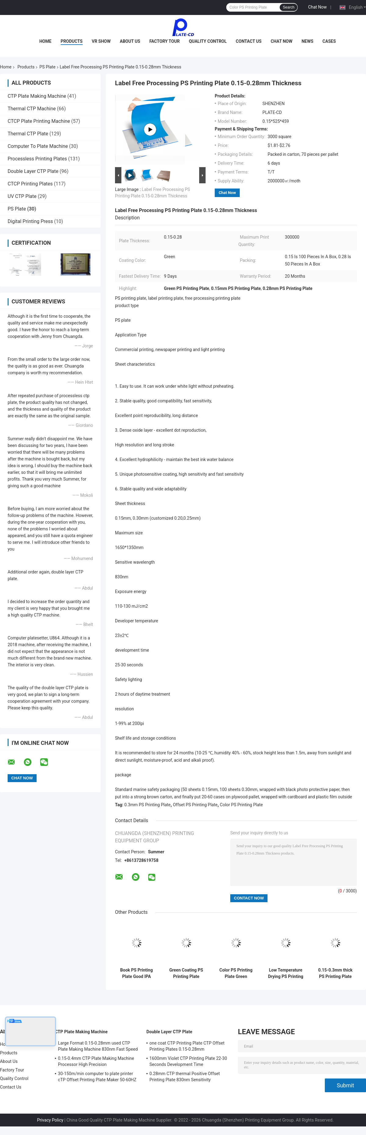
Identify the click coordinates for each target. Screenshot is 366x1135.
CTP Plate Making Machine (37, 96)
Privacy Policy (50, 1120)
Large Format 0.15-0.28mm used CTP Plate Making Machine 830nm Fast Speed (98, 1046)
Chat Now (317, 7)
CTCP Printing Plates (30, 184)
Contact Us (248, 41)
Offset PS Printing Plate (195, 804)
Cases (329, 41)
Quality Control (208, 41)
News (308, 41)
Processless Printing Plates (37, 159)
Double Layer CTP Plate (33, 171)
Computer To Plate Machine (38, 146)
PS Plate (47, 66)
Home (45, 41)
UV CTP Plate (22, 196)
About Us (130, 41)
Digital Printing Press (30, 221)
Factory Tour (164, 41)
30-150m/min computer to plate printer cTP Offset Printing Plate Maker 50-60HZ (97, 1076)
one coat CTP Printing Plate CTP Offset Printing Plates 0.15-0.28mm (186, 1046)
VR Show (101, 41)
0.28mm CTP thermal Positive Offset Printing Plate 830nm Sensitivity (184, 1076)
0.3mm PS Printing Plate (147, 804)
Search (288, 7)
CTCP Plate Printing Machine (39, 121)
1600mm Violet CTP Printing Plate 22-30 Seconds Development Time (188, 1061)
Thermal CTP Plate (28, 134)
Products (72, 41)
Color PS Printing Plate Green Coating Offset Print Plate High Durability (235, 973)
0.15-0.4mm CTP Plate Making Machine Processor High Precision (96, 1061)
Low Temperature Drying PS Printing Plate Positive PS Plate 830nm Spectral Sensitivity (285, 973)
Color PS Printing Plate (241, 804)
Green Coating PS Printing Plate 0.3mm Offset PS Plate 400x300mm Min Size (186, 973)
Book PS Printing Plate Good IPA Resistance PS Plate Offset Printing (136, 973)
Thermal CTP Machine (32, 109)
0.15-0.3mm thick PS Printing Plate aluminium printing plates (335, 973)
